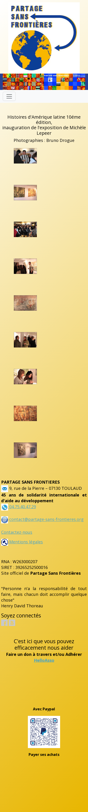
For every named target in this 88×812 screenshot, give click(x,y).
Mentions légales (22, 542)
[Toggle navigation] (9, 96)
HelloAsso (44, 660)
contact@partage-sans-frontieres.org (46, 519)
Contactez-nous (16, 532)
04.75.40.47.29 (22, 506)
